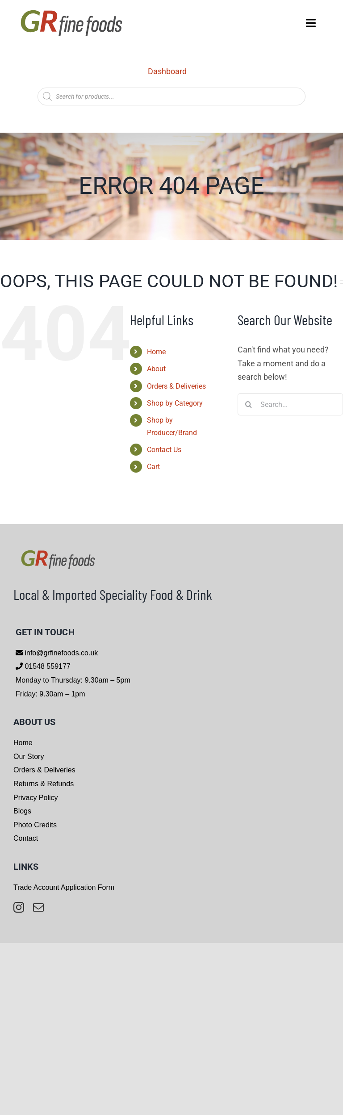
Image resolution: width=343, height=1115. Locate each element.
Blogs (22, 811)
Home (156, 352)
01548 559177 (47, 666)
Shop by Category (175, 403)
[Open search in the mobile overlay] (171, 96)
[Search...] (290, 404)
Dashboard (167, 71)
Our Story (28, 756)
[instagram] (18, 907)
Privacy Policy (35, 797)
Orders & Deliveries (176, 386)
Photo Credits (35, 825)
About (156, 369)
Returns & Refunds (43, 784)
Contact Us (164, 449)
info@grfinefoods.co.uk (60, 653)
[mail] (38, 907)
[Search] (249, 404)
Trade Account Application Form (63, 887)
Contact (25, 838)
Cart (153, 466)
